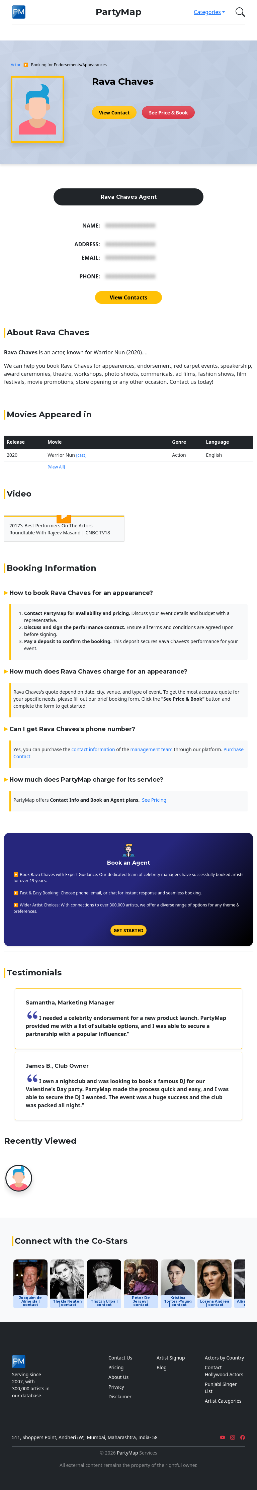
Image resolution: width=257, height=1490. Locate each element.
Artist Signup (171, 1357)
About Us (118, 1377)
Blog (162, 1367)
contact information (93, 749)
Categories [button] (207, 12)
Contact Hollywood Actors (224, 1371)
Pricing (115, 1367)
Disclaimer (120, 1396)
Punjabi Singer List (221, 1387)
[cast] (81, 455)
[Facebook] (242, 1437)
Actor (16, 64)
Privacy (116, 1387)
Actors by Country (224, 1357)
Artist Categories (223, 1401)
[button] (239, 12)
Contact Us (120, 1357)
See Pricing (154, 800)
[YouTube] (222, 1437)
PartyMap (119, 11)
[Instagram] (232, 1437)
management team (152, 749)
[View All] (56, 467)
